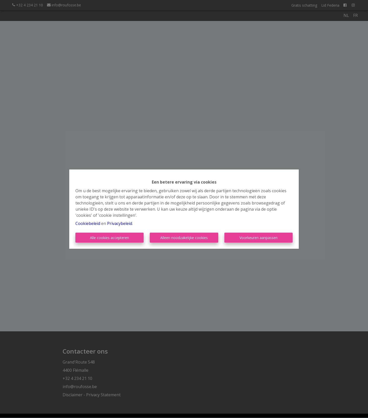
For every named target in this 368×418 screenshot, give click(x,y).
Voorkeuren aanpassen (258, 237)
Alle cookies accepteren (109, 237)
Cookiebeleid (87, 223)
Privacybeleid (119, 223)
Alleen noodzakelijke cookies (184, 237)
